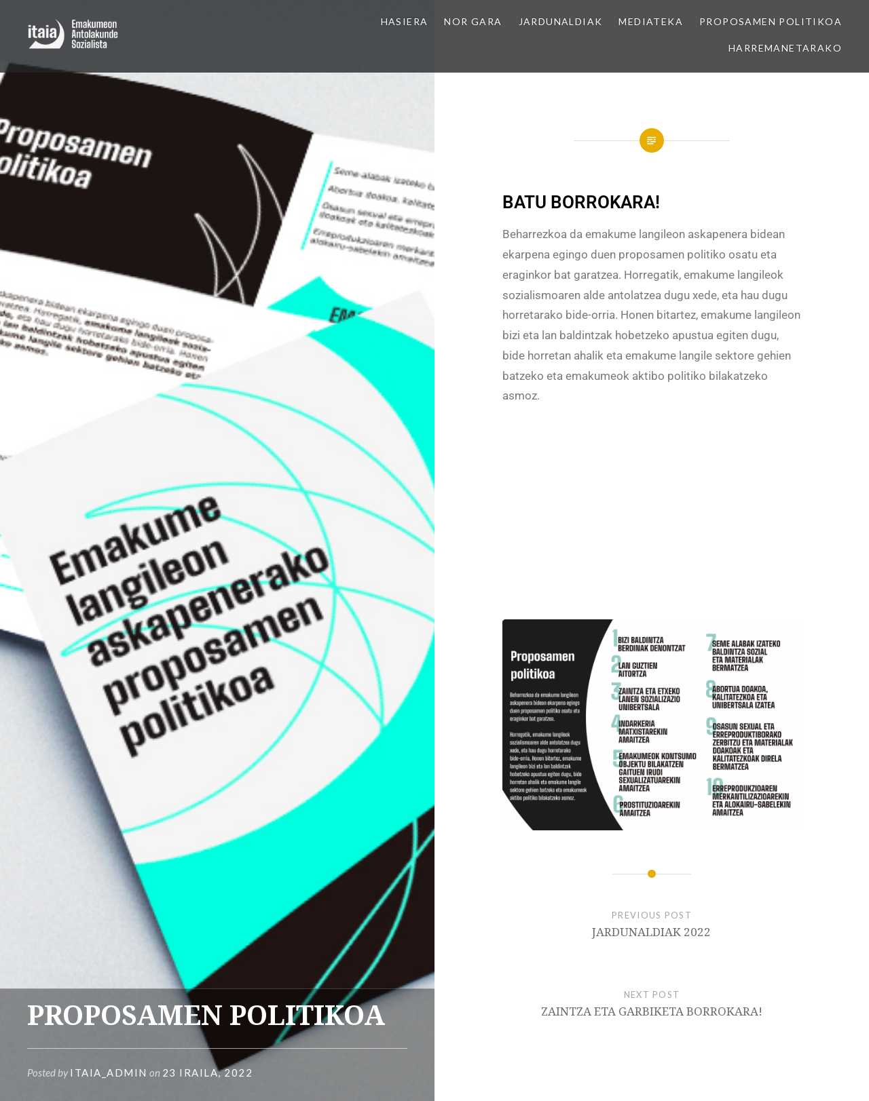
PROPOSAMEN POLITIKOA (770, 21)
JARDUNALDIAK (561, 21)
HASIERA (404, 21)
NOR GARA (473, 21)
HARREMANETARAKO (785, 48)
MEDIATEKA (650, 21)
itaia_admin (108, 1072)
